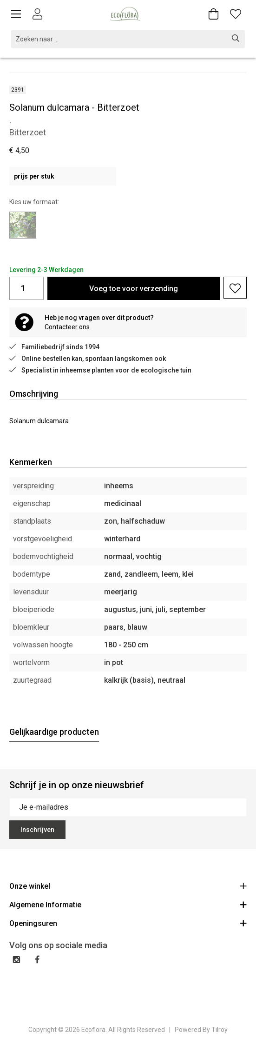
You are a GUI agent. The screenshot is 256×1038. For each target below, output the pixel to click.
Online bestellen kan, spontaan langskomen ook (87, 358)
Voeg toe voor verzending (133, 288)
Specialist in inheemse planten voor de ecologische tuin (100, 370)
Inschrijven (37, 829)
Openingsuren (128, 923)
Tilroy (219, 1029)
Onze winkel (128, 886)
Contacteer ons (67, 327)
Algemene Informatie (128, 904)
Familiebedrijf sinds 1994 (54, 347)
